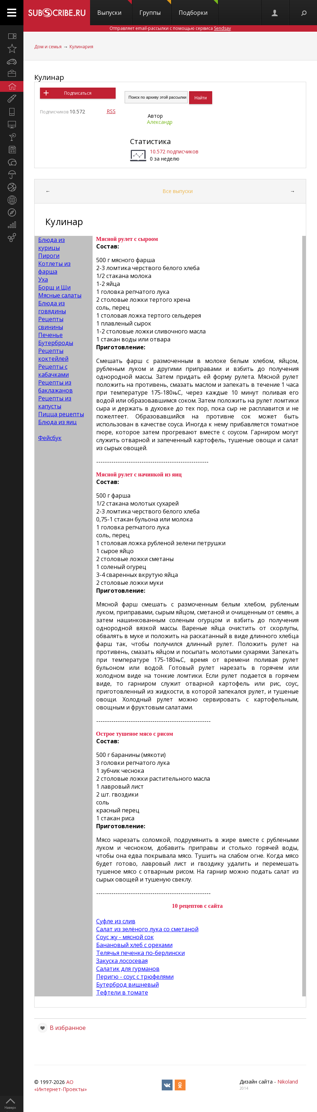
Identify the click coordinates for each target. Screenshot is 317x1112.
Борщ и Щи (54, 287)
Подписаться (77, 93)
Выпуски (114, 8)
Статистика (150, 141)
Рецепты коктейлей (53, 355)
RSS (111, 111)
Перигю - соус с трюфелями (135, 977)
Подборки (198, 8)
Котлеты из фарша (54, 267)
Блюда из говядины (52, 307)
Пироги (48, 256)
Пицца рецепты (61, 414)
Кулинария (81, 47)
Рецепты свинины (50, 323)
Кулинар (49, 77)
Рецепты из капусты (54, 402)
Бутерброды (55, 343)
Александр (160, 121)
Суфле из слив (115, 921)
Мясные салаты (59, 295)
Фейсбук (50, 438)
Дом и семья (48, 47)
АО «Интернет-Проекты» (60, 1086)
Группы (155, 8)
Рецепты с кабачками (53, 370)
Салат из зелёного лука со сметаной (147, 929)
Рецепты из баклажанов (55, 386)
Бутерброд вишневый (127, 984)
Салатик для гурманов (128, 969)
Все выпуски (177, 191)
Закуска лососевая (122, 961)
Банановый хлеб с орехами (134, 945)
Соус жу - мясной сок (125, 937)
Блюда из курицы (51, 244)
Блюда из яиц (57, 422)
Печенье (50, 335)
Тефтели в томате (122, 992)
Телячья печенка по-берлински (140, 953)
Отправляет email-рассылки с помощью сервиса (170, 28)
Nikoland (287, 1081)
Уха (43, 279)
